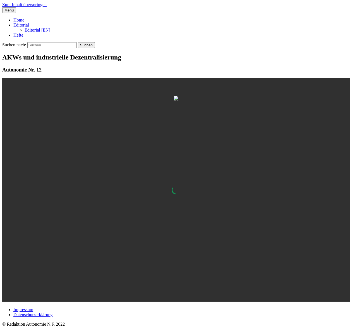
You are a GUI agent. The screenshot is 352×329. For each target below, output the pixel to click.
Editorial (21, 25)
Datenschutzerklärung (32, 314)
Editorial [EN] (37, 30)
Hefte (18, 35)
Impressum (23, 309)
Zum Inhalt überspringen (24, 4)
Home (18, 20)
